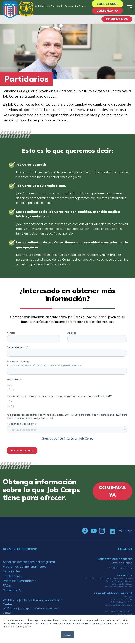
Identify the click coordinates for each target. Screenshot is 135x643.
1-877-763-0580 (120, 563)
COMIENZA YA (117, 19)
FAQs (7, 585)
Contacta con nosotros (115, 559)
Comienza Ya (107, 11)
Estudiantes (11, 571)
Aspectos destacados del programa (29, 562)
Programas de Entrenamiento (24, 566)
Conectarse (107, 4)
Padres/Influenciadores (19, 581)
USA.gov (128, 596)
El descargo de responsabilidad (117, 586)
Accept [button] (67, 635)
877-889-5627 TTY (119, 568)
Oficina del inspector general (119, 604)
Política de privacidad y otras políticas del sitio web (108, 578)
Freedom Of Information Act (119, 581)
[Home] (10, 9)
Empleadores (12, 576)
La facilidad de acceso (122, 584)
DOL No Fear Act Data (121, 602)
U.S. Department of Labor (120, 599)
